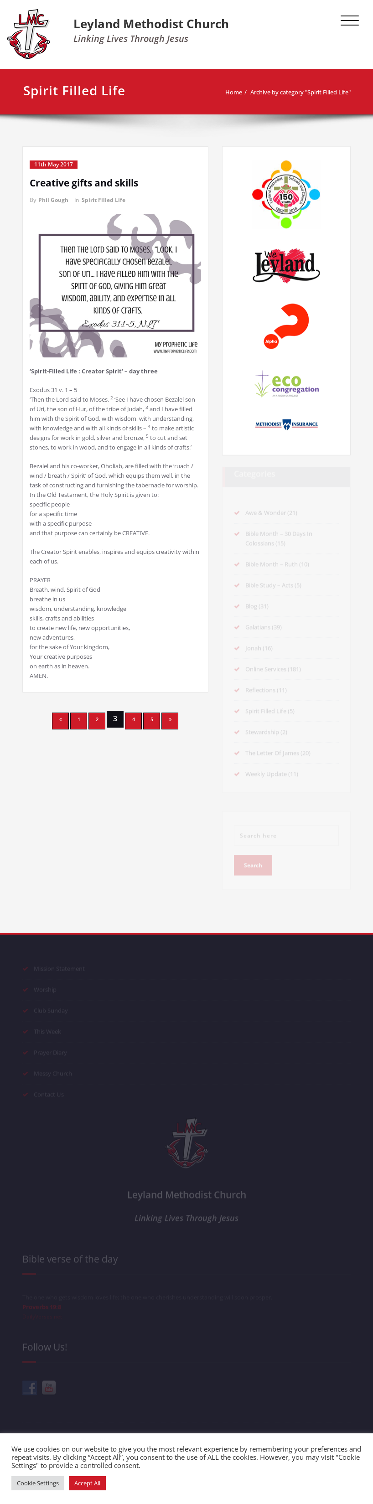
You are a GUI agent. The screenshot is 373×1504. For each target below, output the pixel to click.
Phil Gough (53, 200)
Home (233, 92)
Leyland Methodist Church (151, 24)
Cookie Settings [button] (38, 1483)
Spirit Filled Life (103, 200)
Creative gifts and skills (84, 182)
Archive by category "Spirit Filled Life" (300, 92)
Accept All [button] (87, 1483)
